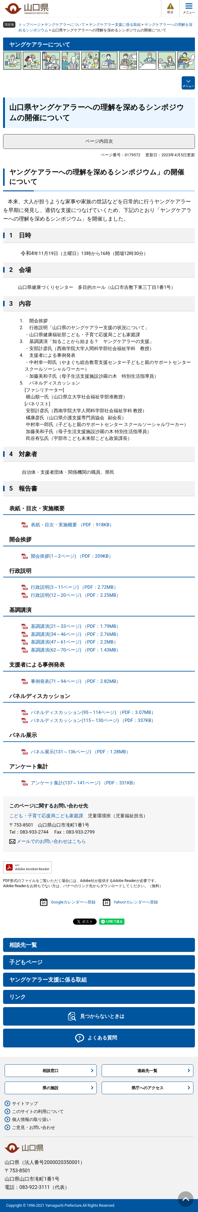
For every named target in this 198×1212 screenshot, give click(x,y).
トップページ (29, 24)
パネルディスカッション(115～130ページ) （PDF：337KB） (93, 720)
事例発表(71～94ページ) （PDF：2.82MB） (76, 681)
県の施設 (50, 1088)
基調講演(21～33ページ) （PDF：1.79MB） (76, 626)
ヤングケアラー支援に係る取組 (115, 24)
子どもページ (25, 962)
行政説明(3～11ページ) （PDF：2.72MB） (74, 587)
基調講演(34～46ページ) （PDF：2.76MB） (76, 634)
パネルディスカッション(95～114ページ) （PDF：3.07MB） (93, 712)
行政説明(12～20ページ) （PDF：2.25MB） (76, 595)
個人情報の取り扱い (31, 1119)
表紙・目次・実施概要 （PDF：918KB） (72, 525)
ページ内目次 (99, 141)
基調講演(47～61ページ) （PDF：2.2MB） (74, 642)
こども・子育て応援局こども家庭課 (46, 816)
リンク (17, 997)
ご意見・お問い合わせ (33, 1127)
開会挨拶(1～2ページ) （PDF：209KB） (72, 556)
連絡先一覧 (147, 1070)
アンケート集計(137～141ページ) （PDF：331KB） (84, 783)
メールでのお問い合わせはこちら (51, 841)
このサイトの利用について (38, 1111)
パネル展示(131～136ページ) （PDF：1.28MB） (81, 752)
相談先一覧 (23, 945)
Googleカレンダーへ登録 (73, 902)
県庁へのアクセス (147, 1088)
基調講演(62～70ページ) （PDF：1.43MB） (76, 650)
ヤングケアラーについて (64, 24)
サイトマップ (25, 1103)
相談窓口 (50, 1070)
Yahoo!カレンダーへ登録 (136, 902)
